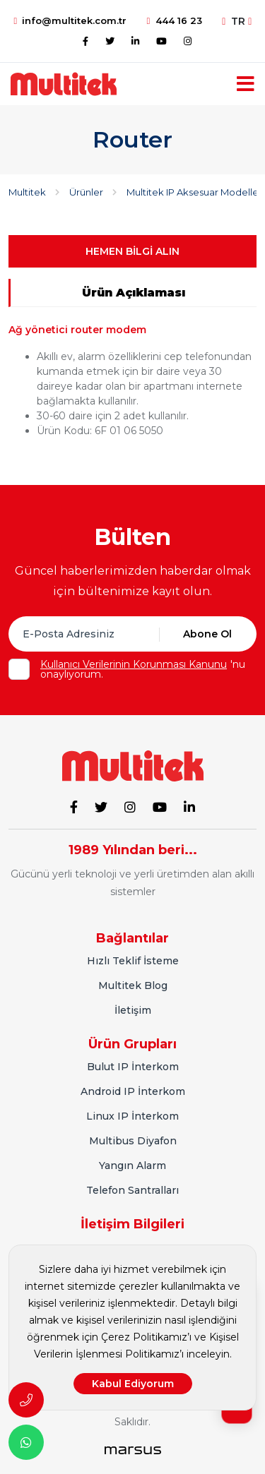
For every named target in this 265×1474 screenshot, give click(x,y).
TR (237, 21)
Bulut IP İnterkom (133, 1066)
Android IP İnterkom (133, 1091)
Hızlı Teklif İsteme (133, 960)
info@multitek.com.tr (70, 20)
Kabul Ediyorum (133, 1383)
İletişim (132, 1010)
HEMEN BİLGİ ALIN (132, 251)
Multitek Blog (132, 985)
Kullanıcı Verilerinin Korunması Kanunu (133, 664)
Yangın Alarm (132, 1165)
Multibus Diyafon (133, 1140)
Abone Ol (207, 634)
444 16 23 (174, 20)
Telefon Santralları (132, 1190)
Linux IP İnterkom (132, 1116)
